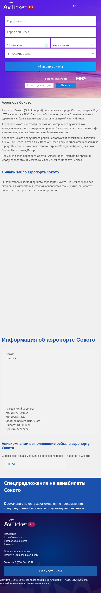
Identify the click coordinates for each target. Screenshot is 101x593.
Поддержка (10, 534)
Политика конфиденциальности (21, 555)
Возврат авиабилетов (15, 541)
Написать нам (50, 571)
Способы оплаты (13, 537)
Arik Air (11, 463)
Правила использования (17, 551)
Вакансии (9, 544)
